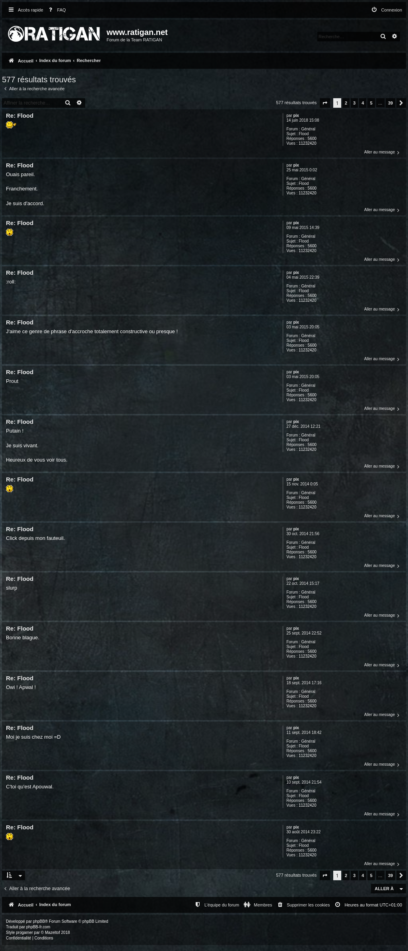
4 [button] (362, 103)
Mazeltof (52, 932)
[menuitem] (55, 10)
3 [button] (354, 103)
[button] (325, 103)
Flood (304, 134)
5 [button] (371, 103)
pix (296, 115)
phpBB (39, 921)
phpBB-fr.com (38, 927)
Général (308, 129)
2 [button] (346, 103)
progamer (24, 932)
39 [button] (390, 103)
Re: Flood (19, 115)
